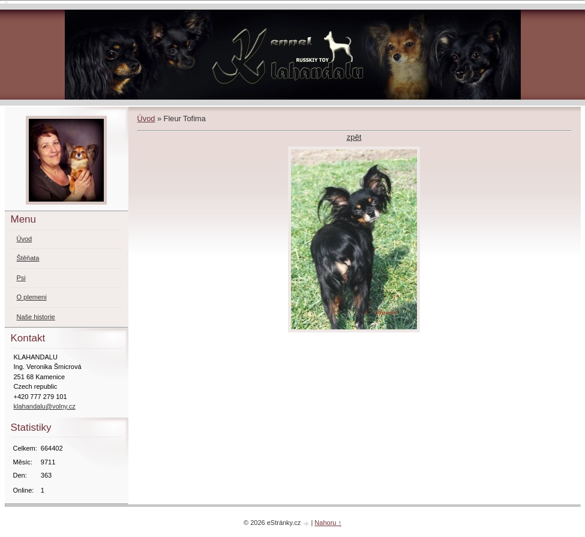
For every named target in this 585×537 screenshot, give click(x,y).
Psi (21, 277)
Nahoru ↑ (327, 522)
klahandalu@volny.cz (45, 406)
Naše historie (36, 316)
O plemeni (32, 297)
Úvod (146, 118)
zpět (354, 137)
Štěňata (28, 258)
